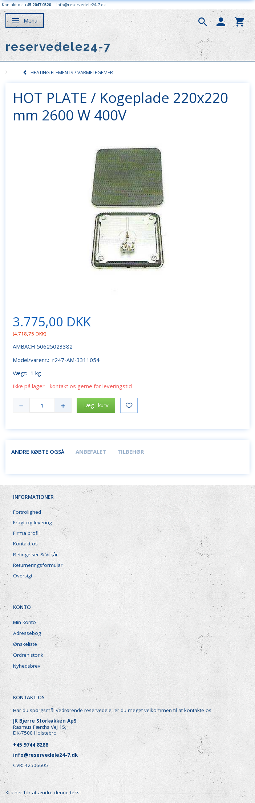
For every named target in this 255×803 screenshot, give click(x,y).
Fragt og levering (32, 522)
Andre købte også (37, 451)
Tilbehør (130, 451)
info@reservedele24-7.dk (81, 4)
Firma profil (26, 533)
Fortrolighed (27, 512)
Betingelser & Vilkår (35, 554)
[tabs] (202, 21)
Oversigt (22, 575)
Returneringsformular (37, 565)
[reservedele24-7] (58, 47)
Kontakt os (25, 543)
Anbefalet (91, 451)
